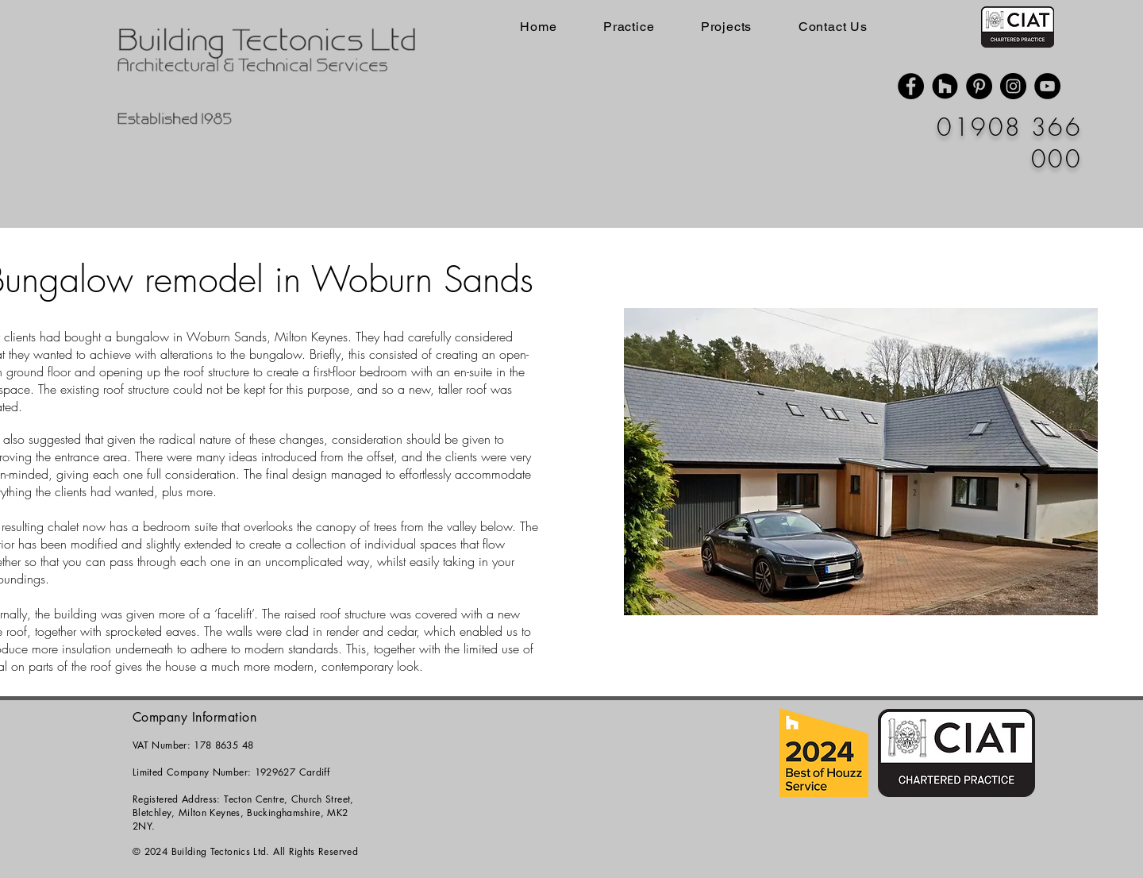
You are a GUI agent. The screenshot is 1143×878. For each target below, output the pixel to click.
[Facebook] (911, 86)
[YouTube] (1047, 86)
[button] (861, 461)
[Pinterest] (979, 86)
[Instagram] (1013, 86)
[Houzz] (945, 86)
